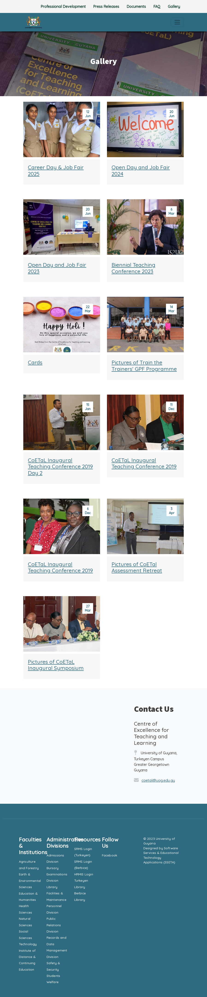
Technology (28, 944)
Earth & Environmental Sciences (30, 880)
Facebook (109, 855)
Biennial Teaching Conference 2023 (133, 268)
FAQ (156, 6)
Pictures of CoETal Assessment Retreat (137, 567)
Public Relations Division (54, 925)
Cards (35, 362)
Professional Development (63, 6)
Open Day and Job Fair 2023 (57, 268)
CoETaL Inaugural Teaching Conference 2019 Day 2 (60, 466)
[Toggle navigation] (177, 22)
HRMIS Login (83, 874)
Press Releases (106, 6)
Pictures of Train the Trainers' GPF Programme (144, 365)
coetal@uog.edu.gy (158, 780)
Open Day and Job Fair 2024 (141, 170)
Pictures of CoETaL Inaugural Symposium (56, 665)
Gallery (174, 6)
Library (52, 887)
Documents (136, 6)
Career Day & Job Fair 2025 (56, 170)
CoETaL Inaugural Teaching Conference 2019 (144, 463)
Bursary (53, 868)
